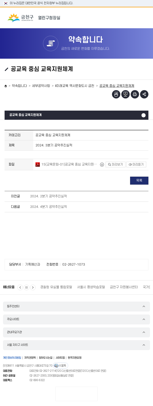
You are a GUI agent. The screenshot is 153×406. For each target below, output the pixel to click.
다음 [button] (33, 287)
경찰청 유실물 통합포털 (56, 287)
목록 (139, 180)
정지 (26, 287)
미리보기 (115, 164)
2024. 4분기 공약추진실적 (48, 207)
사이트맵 (60, 357)
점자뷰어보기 (116, 94)
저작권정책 (30, 357)
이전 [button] (20, 287)
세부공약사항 (41, 86)
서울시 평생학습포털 (91, 287)
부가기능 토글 (144, 94)
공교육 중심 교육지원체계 (25, 115)
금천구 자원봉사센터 (124, 287)
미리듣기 (136, 164)
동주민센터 (13, 306)
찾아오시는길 (45, 357)
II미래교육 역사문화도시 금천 (74, 86)
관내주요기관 (14, 332)
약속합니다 (19, 86)
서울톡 (62, 365)
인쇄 (135, 94)
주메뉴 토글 (142, 18)
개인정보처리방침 (12, 357)
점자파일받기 (125, 94)
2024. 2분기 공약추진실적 (48, 196)
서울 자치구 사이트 (17, 345)
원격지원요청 (74, 357)
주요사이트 (13, 319)
